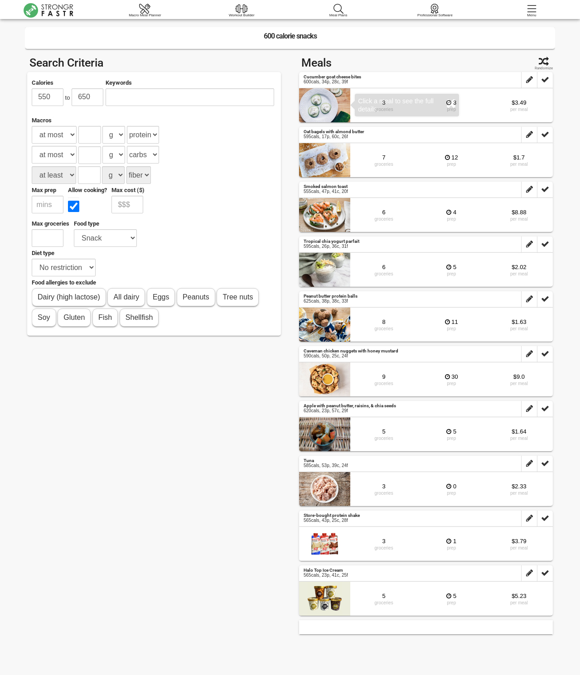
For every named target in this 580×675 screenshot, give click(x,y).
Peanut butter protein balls (331, 296)
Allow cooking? (87, 190)
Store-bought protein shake (332, 515)
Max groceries (50, 223)
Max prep (44, 190)
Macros (42, 120)
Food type (86, 223)
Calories (42, 82)
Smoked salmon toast (326, 186)
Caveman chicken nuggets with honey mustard (351, 350)
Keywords (119, 82)
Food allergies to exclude (64, 282)
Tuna (309, 460)
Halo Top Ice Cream (323, 570)
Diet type (43, 253)
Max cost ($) (128, 190)
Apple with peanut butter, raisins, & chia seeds (350, 405)
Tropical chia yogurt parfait (331, 241)
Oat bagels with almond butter (334, 131)
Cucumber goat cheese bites (332, 76)
